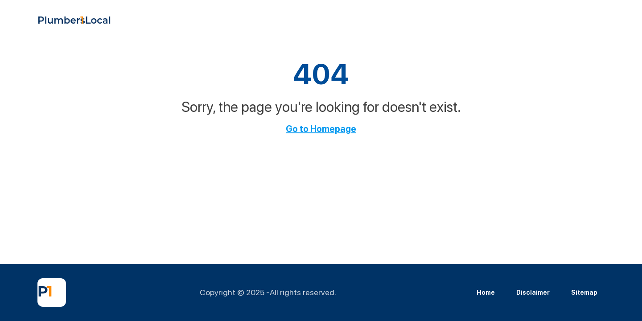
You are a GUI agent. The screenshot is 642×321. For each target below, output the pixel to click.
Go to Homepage (321, 128)
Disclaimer (533, 292)
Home (486, 292)
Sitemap (584, 292)
